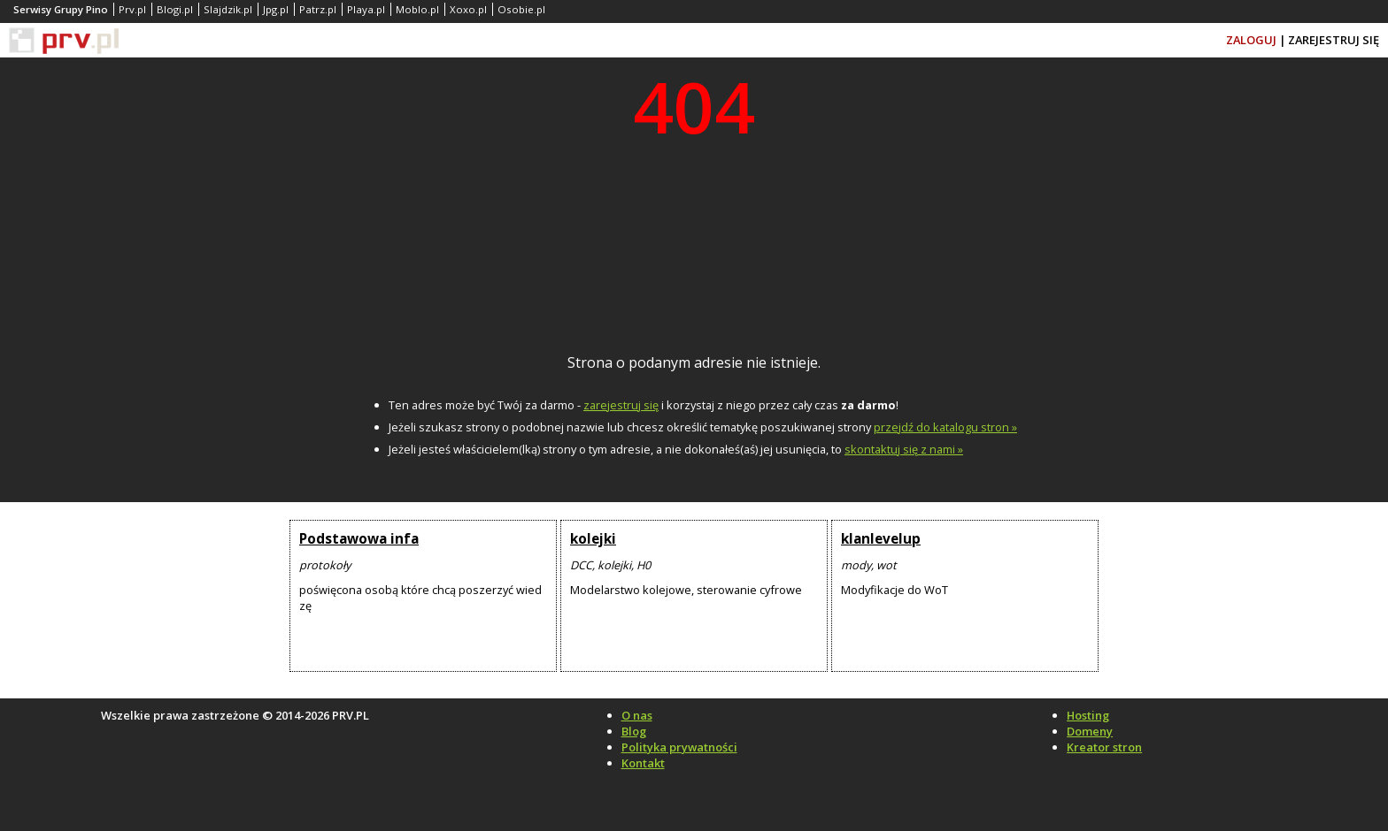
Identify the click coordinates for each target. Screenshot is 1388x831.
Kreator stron (1104, 747)
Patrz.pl (317, 9)
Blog (633, 731)
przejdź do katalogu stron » (945, 427)
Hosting (1088, 715)
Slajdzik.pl (228, 9)
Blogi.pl (175, 9)
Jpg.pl (276, 9)
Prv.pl (132, 9)
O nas (636, 715)
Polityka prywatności (679, 747)
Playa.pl (366, 9)
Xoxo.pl (468, 9)
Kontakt (643, 763)
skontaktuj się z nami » (903, 449)
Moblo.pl (417, 9)
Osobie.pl (521, 9)
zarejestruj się (621, 405)
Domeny (1090, 731)
